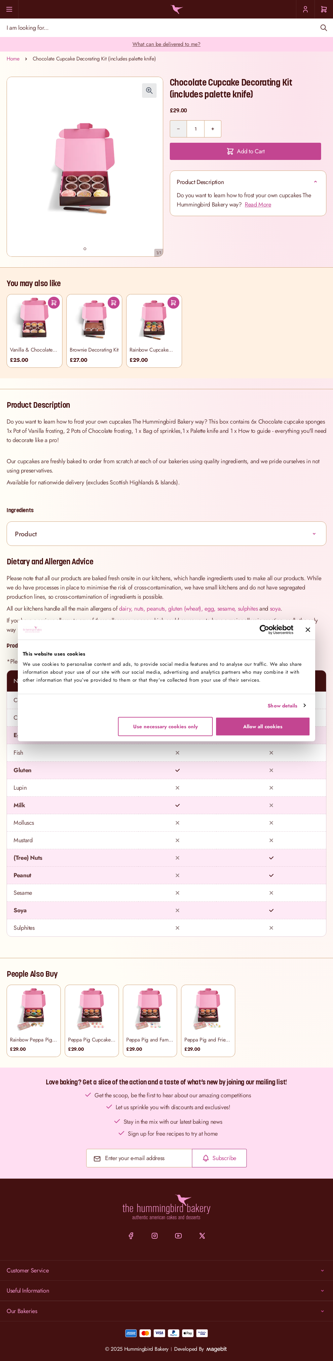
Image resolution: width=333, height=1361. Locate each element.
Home (13, 58)
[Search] (323, 28)
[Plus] (212, 128)
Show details (282, 705)
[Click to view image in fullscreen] (149, 90)
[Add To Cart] (54, 303)
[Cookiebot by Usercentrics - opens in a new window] (264, 629)
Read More (258, 204)
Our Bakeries (166, 1311)
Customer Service (166, 1270)
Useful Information (166, 1290)
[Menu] (9, 9)
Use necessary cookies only (165, 726)
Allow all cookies (262, 726)
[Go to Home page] (176, 9)
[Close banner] (308, 629)
